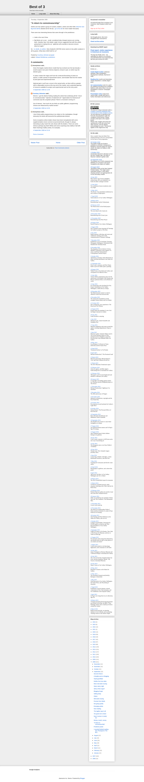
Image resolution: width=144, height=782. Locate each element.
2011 (94, 654)
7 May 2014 (94, 461)
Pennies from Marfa (99, 701)
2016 (94, 642)
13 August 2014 (95, 432)
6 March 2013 (94, 609)
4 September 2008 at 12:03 (41, 108)
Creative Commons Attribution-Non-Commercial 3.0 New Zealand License (101, 112)
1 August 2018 (94, 227)
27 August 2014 (95, 426)
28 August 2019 (95, 167)
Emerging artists (98, 706)
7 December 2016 (95, 240)
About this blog (54, 13)
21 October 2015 (95, 303)
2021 (94, 629)
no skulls (36, 49)
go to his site (58, 28)
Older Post (81, 143)
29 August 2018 (95, 222)
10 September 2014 (96, 420)
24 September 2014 (96, 414)
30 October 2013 (95, 515)
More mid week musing (100, 683)
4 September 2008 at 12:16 (41, 130)
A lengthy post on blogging (101, 676)
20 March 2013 (94, 600)
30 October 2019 (95, 142)
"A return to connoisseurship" (99, 723)
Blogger (82, 778)
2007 (94, 756)
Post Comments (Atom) (62, 148)
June (95, 740)
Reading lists (95, 79)
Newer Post (35, 143)
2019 (94, 634)
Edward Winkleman (42, 57)
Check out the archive (97, 41)
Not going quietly (98, 703)
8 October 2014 (95, 408)
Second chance (98, 674)
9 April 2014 (94, 473)
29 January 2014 (95, 496)
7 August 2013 (94, 544)
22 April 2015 (94, 348)
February (97, 750)
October (96, 669)
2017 (94, 639)
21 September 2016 (96, 263)
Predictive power (98, 726)
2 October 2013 (95, 521)
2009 (94, 659)
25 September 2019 (96, 159)
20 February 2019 (95, 205)
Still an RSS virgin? (99, 689)
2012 (94, 652)
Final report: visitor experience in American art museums (101, 51)
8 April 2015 (94, 353)
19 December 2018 (95, 214)
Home (33, 13)
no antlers (43, 49)
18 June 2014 (94, 449)
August (96, 735)
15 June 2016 (94, 284)
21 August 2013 (95, 537)
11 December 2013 (95, 503)
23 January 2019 (95, 209)
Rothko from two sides (100, 681)
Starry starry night (99, 686)
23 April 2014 (94, 467)
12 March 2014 (94, 483)
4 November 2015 (95, 297)
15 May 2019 (94, 190)
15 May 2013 (94, 574)
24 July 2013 (94, 550)
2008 (94, 662)
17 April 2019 (94, 196)
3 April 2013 (94, 594)
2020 (94, 632)
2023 (94, 624)
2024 (94, 622)
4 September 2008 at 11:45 (41, 89)
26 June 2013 (94, 563)
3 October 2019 (95, 152)
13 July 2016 (94, 275)
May (95, 743)
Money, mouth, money (100, 720)
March (96, 748)
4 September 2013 (95, 530)
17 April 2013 (94, 587)
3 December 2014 (95, 392)
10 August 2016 (95, 269)
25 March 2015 (94, 357)
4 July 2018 (94, 233)
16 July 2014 (94, 443)
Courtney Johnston (39, 93)
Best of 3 (37, 7)
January (96, 753)
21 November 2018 (95, 218)
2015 (94, 644)
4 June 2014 (94, 455)
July (95, 738)
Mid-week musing (99, 698)
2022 (94, 627)
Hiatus (95, 696)
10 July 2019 (94, 177)
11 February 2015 (95, 373)
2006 (94, 758)
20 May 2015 (94, 342)
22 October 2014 (95, 402)
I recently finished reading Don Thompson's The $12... (101, 731)
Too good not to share (100, 713)
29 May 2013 (94, 568)
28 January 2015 (95, 379)
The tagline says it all (100, 711)
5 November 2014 (95, 396)
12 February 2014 (95, 490)
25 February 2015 (95, 367)
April (95, 745)
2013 (94, 649)
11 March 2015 (94, 363)
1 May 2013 (94, 579)
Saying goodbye (98, 678)
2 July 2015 (94, 319)
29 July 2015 (94, 315)
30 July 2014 (94, 437)
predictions (51, 57)
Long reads (42, 13)
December (97, 664)
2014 (94, 647)
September (97, 671)
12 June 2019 (94, 184)
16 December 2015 (95, 291)
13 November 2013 (95, 508)
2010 (94, 657)
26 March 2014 (94, 478)
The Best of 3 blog (96, 110)
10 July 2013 (94, 556)
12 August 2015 (95, 309)
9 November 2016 (95, 247)
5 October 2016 (95, 256)
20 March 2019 (94, 200)
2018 (94, 637)
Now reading (97, 708)
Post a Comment (38, 134)
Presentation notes (96, 94)
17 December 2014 (95, 386)
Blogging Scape (98, 691)
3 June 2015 (94, 332)
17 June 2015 (94, 325)
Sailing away (97, 693)
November (97, 666)
